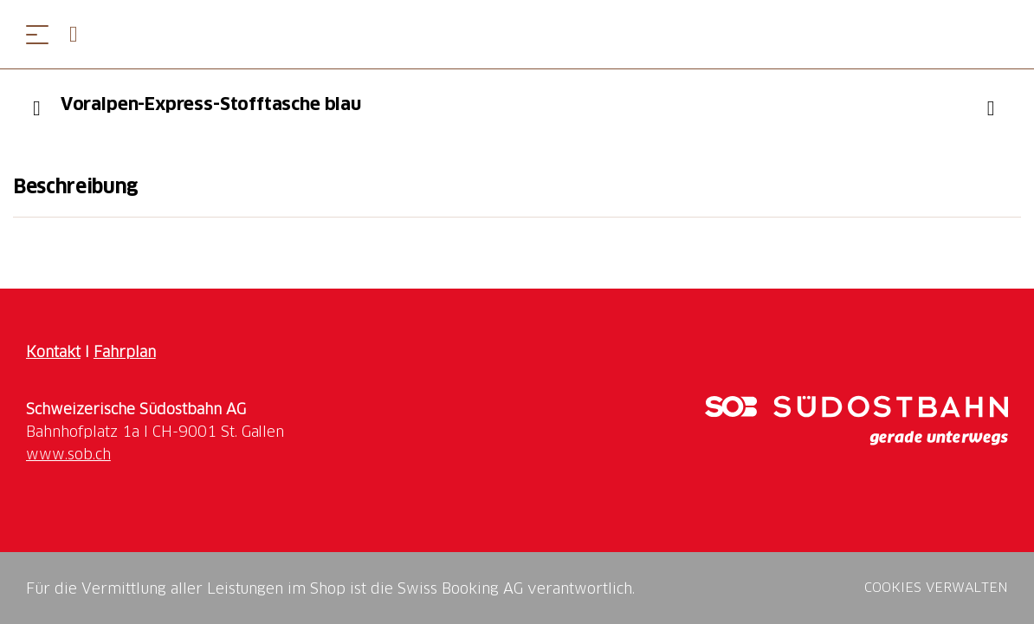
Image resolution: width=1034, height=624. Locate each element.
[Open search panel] (80, 34)
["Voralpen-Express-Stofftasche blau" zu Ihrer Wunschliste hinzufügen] (990, 108)
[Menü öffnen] (37, 34)
